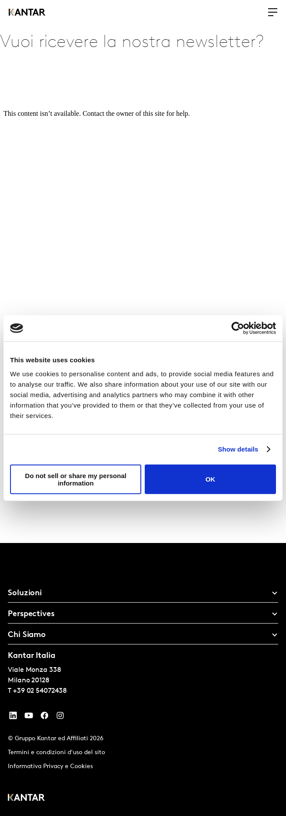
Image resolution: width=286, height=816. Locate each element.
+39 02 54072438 (40, 691)
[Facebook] (44, 717)
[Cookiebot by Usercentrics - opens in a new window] (238, 328)
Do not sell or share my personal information (75, 479)
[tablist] (143, 679)
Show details (238, 449)
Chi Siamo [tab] (27, 635)
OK (210, 479)
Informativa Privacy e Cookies (50, 766)
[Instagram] (60, 717)
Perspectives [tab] (31, 614)
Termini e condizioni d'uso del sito (56, 752)
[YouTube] (13, 717)
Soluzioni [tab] (25, 593)
